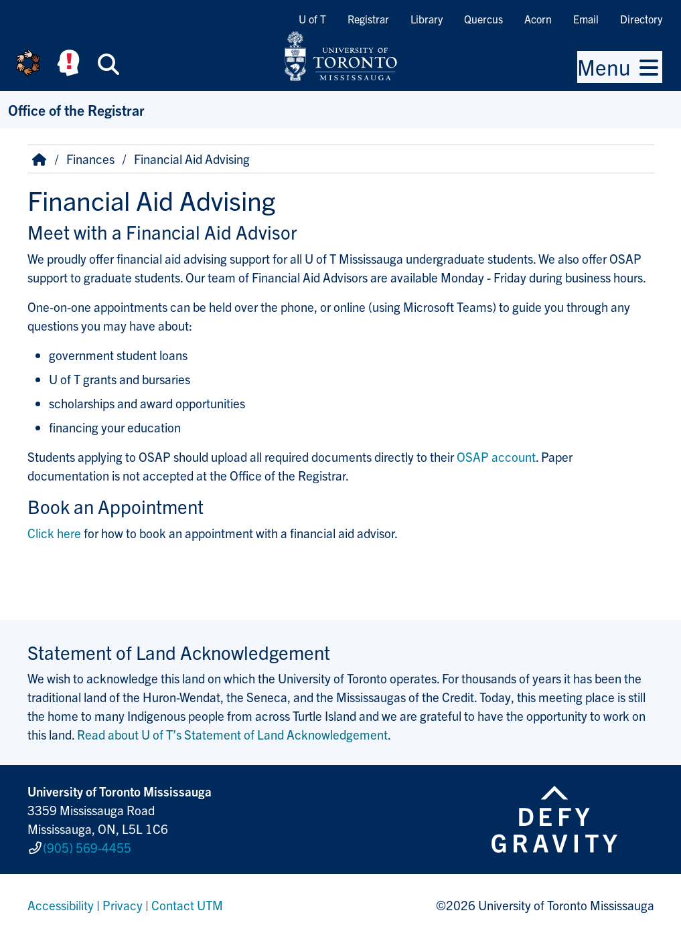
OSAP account (496, 456)
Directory (641, 18)
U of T (312, 18)
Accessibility (60, 900)
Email (586, 18)
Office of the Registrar (76, 109)
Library (426, 18)
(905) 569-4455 (87, 845)
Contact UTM (187, 900)
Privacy (122, 900)
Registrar (368, 18)
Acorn (538, 18)
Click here (54, 533)
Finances (90, 159)
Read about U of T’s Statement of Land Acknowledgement (232, 734)
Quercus (483, 18)
